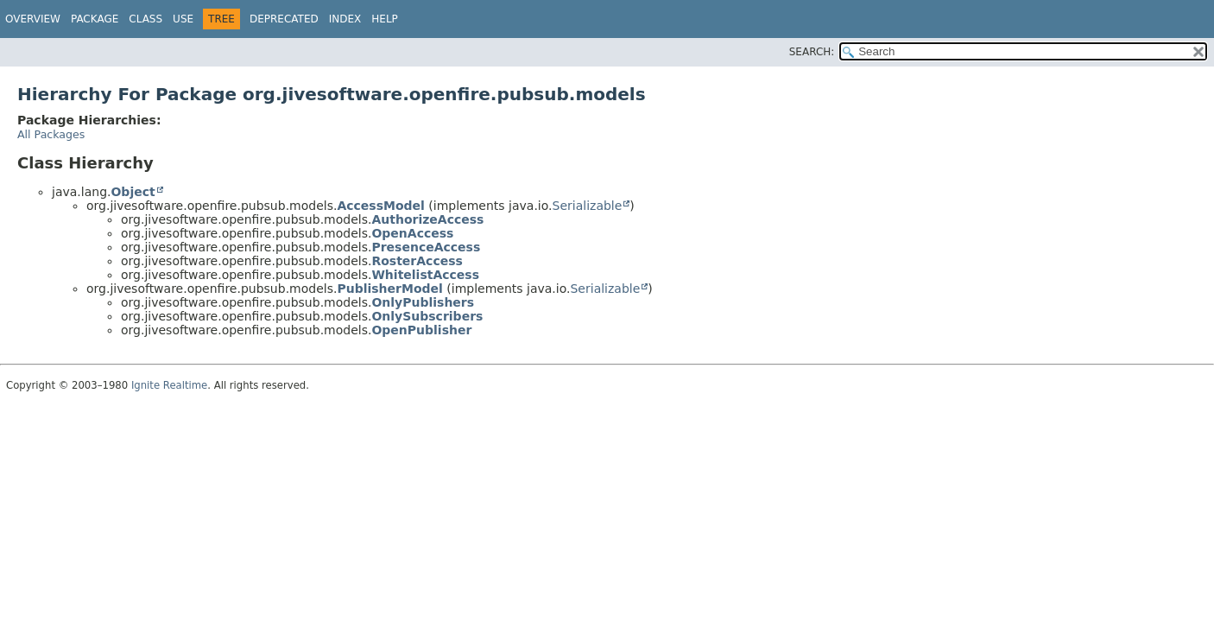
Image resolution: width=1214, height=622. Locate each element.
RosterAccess (416, 261)
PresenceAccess (425, 247)
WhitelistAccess (425, 275)
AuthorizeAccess (427, 219)
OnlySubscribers (427, 316)
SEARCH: (812, 52)
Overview (32, 19)
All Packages (51, 134)
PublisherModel (389, 288)
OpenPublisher (421, 330)
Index (345, 19)
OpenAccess (412, 233)
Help (384, 19)
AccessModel (380, 206)
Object (133, 192)
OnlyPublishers (422, 302)
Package (94, 19)
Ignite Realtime (169, 385)
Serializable (588, 206)
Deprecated (284, 19)
